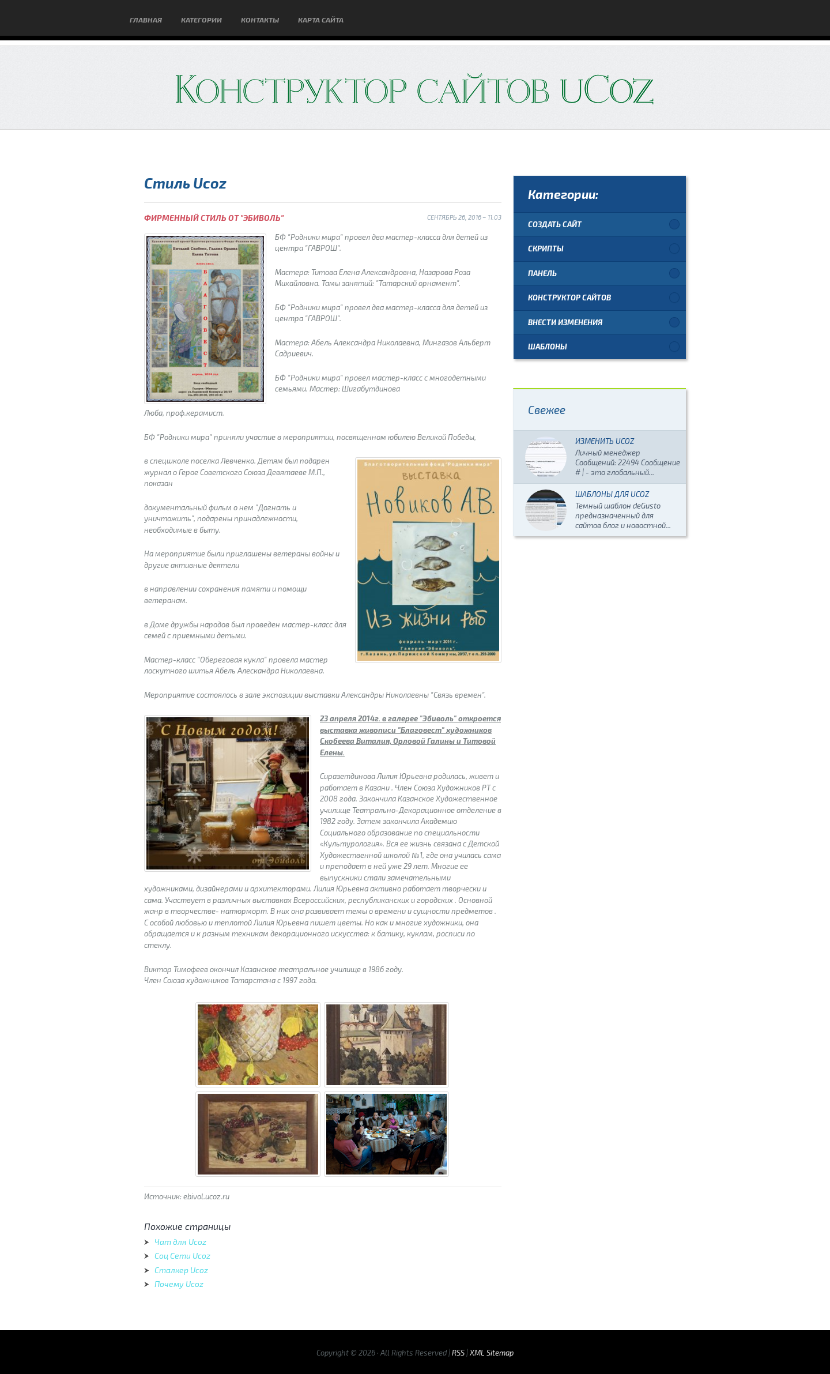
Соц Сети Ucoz (182, 1255)
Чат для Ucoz (180, 1242)
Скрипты (546, 248)
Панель (542, 273)
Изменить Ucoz (604, 441)
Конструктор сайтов (569, 297)
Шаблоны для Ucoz (612, 494)
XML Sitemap (492, 1352)
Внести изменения (565, 322)
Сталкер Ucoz (181, 1270)
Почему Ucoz (178, 1284)
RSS (458, 1352)
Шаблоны (547, 346)
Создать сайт (555, 224)
